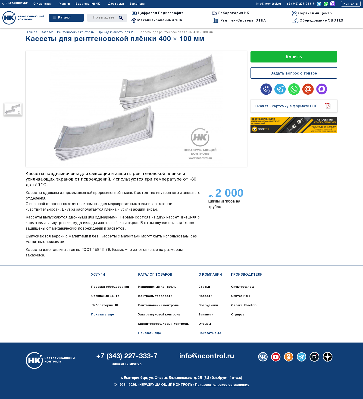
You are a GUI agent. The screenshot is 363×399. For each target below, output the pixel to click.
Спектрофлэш (242, 287)
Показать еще (102, 314)
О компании (42, 4)
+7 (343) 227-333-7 (300, 4)
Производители (247, 274)
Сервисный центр (105, 296)
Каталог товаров (155, 274)
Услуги (64, 4)
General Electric (244, 305)
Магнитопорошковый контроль (163, 324)
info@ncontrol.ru (268, 4)
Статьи (204, 287)
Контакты (351, 4)
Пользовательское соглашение (222, 385)
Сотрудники (208, 305)
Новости (205, 296)
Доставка (116, 4)
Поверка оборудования (110, 287)
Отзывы (204, 324)
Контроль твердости (155, 296)
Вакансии (137, 4)
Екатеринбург (17, 3)
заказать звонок (126, 363)
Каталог (62, 17)
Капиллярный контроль (157, 287)
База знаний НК (87, 4)
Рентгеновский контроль (158, 305)
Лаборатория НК (104, 305)
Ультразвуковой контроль (159, 314)
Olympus (237, 314)
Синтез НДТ (240, 296)
